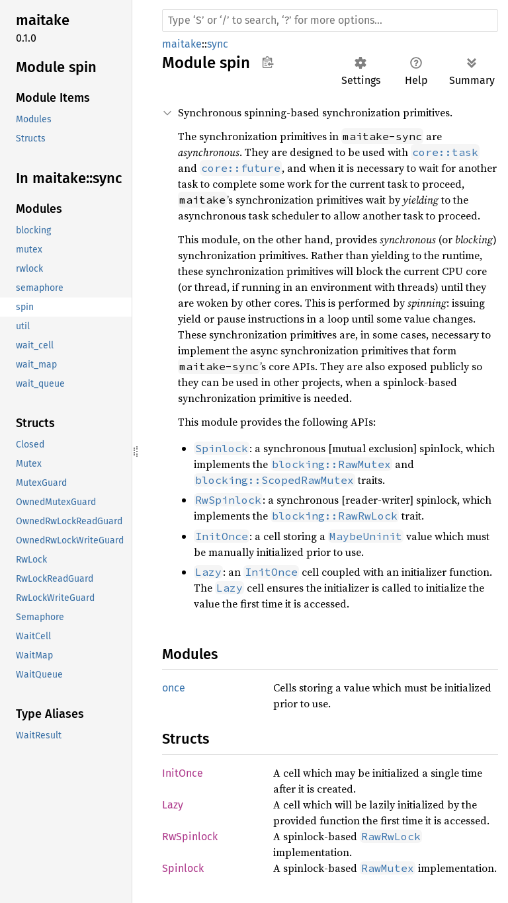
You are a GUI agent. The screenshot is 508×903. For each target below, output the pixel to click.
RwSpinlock (190, 836)
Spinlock (183, 868)
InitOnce (182, 773)
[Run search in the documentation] (330, 20)
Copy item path (267, 62)
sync (217, 44)
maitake (182, 44)
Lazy (172, 805)
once (173, 688)
